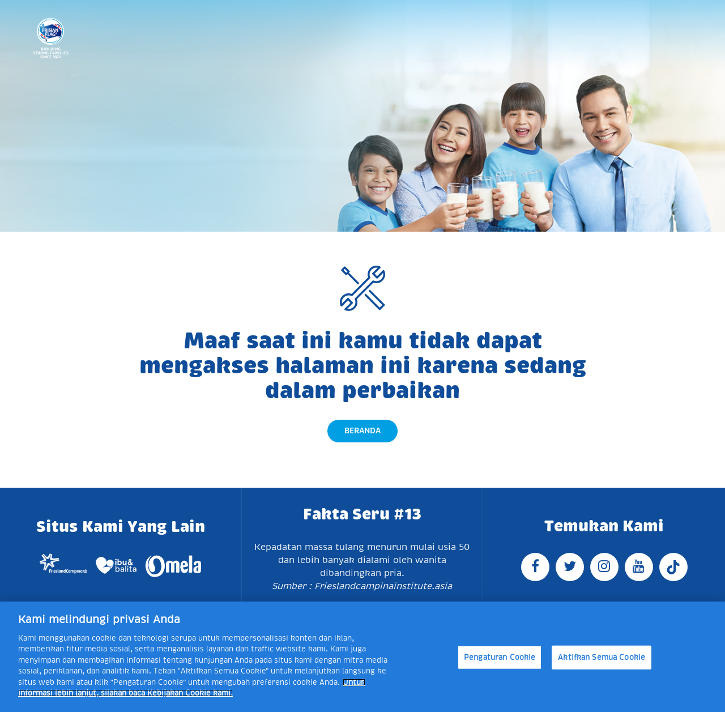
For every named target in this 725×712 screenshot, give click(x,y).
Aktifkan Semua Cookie (601, 657)
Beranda (362, 430)
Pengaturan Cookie (499, 657)
